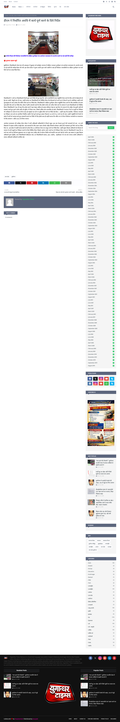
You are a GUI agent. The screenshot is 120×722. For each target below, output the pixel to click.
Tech (101, 583)
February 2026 (101, 142)
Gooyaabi (35, 719)
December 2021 (101, 285)
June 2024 (101, 200)
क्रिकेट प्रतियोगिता (101, 601)
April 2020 (101, 343)
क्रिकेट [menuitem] (49, 7)
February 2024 (101, 211)
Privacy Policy (105, 719)
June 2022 (101, 268)
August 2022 (101, 262)
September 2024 (101, 191)
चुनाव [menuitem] (55, 7)
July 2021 (101, 300)
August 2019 (101, 365)
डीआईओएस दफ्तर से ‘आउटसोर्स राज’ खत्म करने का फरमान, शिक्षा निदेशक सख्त (101, 110)
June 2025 (101, 165)
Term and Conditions (93, 719)
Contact (16, 1)
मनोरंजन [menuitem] (28, 7)
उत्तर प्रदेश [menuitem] (66, 7)
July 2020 (101, 334)
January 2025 (101, 180)
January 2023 (101, 248)
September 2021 (101, 294)
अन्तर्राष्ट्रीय (91, 547)
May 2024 (101, 202)
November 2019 (101, 357)
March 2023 (101, 242)
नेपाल (101, 639)
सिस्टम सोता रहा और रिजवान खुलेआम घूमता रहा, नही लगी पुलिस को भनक (103, 514)
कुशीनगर (13, 176)
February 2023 (101, 245)
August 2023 (101, 228)
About (10, 1)
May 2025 (101, 168)
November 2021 (101, 288)
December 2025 (101, 148)
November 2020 (101, 323)
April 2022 (101, 274)
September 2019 (101, 363)
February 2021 (101, 314)
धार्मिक (101, 630)
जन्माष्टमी (101, 605)
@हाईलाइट (100, 543)
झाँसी (101, 611)
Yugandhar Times (10, 25)
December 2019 (101, 354)
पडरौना (101, 645)
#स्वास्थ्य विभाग (106, 540)
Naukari (101, 577)
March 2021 (101, 311)
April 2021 (101, 308)
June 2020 (101, 337)
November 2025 (101, 151)
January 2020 (101, 351)
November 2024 (101, 185)
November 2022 (101, 254)
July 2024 (101, 197)
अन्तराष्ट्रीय (107, 543)
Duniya (101, 568)
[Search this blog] (98, 127)
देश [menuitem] (60, 7)
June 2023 (101, 234)
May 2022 (101, 271)
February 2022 (101, 280)
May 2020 (101, 340)
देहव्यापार (101, 620)
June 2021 (101, 302)
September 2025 (101, 157)
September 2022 (101, 260)
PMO (101, 580)
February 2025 (101, 177)
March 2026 (101, 140)
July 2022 (101, 265)
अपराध (96, 547)
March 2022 (101, 277)
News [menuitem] (20, 7)
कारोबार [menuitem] (35, 7)
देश (101, 617)
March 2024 (101, 208)
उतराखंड (109, 547)
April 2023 (101, 240)
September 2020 (101, 328)
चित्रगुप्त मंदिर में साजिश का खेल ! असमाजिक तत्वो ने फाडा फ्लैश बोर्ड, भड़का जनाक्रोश (105, 503)
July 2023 (101, 231)
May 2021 (101, 305)
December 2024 (101, 182)
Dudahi (101, 565)
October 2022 (101, 257)
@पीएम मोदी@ (92, 543)
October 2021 (101, 291)
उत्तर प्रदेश (11, 15)
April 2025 (101, 171)
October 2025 (101, 154)
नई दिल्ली (101, 636)
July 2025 (101, 162)
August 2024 (101, 194)
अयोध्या (101, 592)
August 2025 (101, 160)
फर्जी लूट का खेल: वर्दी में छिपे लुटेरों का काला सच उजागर (100, 90)
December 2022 (101, 251)
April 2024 (101, 205)
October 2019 (101, 360)
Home (5, 1)
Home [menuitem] (14, 7)
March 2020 (101, 345)
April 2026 (101, 137)
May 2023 (101, 237)
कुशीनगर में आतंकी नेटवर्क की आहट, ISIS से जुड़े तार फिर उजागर (101, 100)
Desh (101, 563)
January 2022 (101, 282)
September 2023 (101, 225)
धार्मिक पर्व (101, 633)
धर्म (101, 623)
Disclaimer (113, 719)
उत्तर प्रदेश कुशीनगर (93, 550)
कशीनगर (101, 598)
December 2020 (101, 320)
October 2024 (101, 188)
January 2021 (101, 317)
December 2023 (101, 217)
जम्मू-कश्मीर (101, 608)
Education (101, 571)
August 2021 (101, 297)
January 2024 (101, 214)
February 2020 (101, 348)
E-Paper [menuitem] (42, 7)
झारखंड (101, 614)
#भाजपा (99, 540)
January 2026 (101, 145)
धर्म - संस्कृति (101, 627)
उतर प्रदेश (103, 547)
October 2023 (101, 222)
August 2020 (101, 331)
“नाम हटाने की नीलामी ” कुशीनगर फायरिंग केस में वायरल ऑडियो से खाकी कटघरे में (101, 80)
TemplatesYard (19, 719)
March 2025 (101, 174)
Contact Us (82, 719)
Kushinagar (101, 574)
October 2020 (101, 325)
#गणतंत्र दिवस (92, 540)
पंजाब (101, 642)
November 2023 (101, 220)
